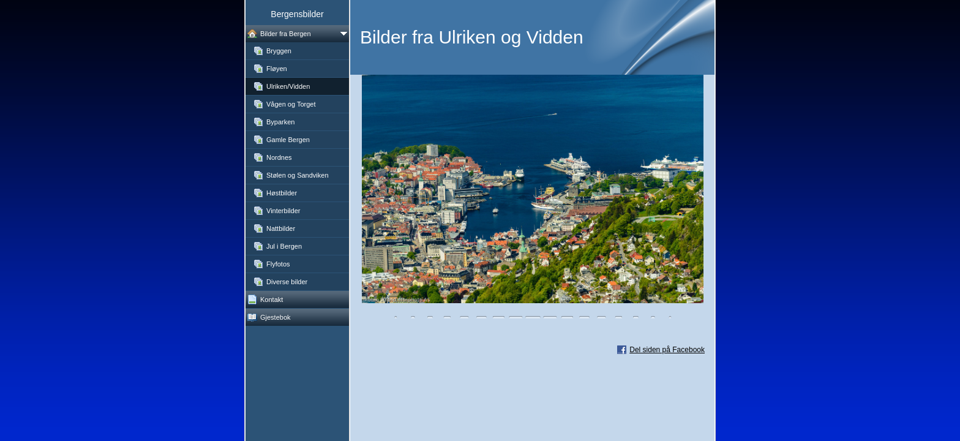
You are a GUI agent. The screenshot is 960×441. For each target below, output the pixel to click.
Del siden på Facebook (667, 349)
